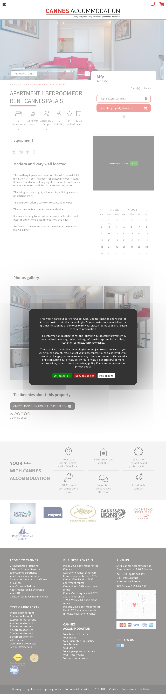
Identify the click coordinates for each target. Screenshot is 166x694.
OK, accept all (62, 375)
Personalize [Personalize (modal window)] (106, 375)
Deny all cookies (84, 375)
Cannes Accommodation (83, 13)
